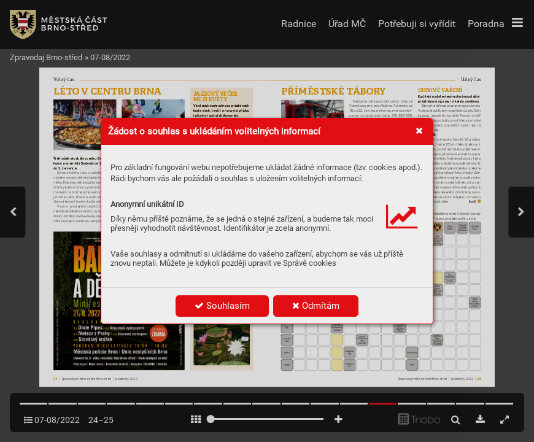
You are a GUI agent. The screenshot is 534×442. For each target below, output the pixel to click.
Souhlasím (222, 305)
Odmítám (315, 305)
